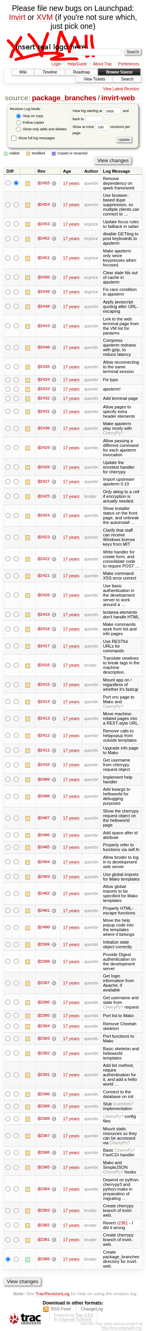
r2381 (122, 1223)
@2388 (43, 1119)
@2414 (43, 702)
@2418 (43, 629)
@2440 (43, 347)
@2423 (43, 537)
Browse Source (119, 72)
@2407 (43, 818)
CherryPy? (113, 433)
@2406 (43, 835)
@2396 (43, 1003)
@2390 (43, 1094)
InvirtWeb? (123, 1104)
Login (56, 64)
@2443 (43, 326)
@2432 (43, 399)
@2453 (43, 224)
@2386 (43, 1153)
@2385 (43, 1168)
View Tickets (94, 79)
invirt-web (118, 98)
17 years (71, 183)
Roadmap (81, 72)
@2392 (43, 1054)
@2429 (43, 448)
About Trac (102, 64)
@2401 (43, 911)
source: (17, 98)
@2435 (43, 367)
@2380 (43, 1259)
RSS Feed (61, 1309)
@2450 (43, 277)
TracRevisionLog (52, 1293)
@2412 (43, 736)
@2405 (43, 847)
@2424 (43, 516)
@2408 (43, 796)
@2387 (43, 1136)
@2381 (43, 1240)
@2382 (43, 1225)
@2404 (43, 862)
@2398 (43, 961)
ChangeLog (92, 1309)
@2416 (43, 665)
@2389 (43, 1106)
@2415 (43, 685)
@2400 (43, 928)
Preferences (128, 64)
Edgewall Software (75, 1320)
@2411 (43, 750)
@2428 (43, 467)
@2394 (43, 1026)
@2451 (43, 258)
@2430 (43, 429)
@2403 (43, 877)
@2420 (43, 595)
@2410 (43, 765)
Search (127, 79)
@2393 (43, 1039)
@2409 (43, 780)
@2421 (43, 576)
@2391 (43, 1075)
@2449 (43, 292)
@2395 (43, 1015)
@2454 (43, 204)
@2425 (43, 497)
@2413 (43, 719)
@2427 (43, 482)
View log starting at (97, 111)
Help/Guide (77, 64)
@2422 (43, 559)
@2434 (43, 380)
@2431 (43, 411)
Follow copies (30, 122)
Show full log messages (33, 138)
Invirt (17, 17)
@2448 (43, 306)
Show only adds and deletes (41, 129)
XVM (45, 17)
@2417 (43, 646)
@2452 (43, 238)
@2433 (43, 389)
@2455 (43, 183)
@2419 (43, 614)
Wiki (23, 72)
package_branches (64, 98)
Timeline (49, 72)
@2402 (43, 894)
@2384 (43, 1189)
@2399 (43, 945)
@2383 (43, 1211)
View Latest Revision (121, 89)
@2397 (43, 983)
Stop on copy (29, 116)
